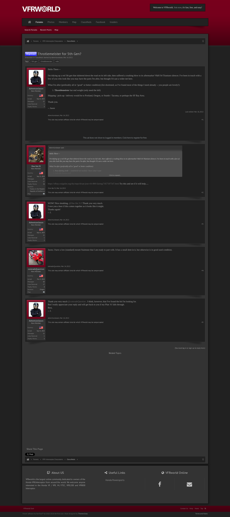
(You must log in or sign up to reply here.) (190, 348)
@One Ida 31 (75, 203)
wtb (57, 61)
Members (63, 22)
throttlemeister (46, 61)
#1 (202, 120)
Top (201, 508)
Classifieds (39, 57)
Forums (39, 22)
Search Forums (31, 30)
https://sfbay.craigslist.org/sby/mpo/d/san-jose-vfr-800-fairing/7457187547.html (83, 183)
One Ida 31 (36, 166)
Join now (177, 7)
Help (191, 508)
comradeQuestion (36, 269)
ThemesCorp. (83, 514)
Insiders (114, 22)
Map (56, 30)
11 (44, 101)
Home (197, 508)
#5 (202, 322)
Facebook (100, 22)
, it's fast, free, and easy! (191, 7)
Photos (51, 22)
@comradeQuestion (77, 301)
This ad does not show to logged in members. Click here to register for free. (115, 137)
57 (44, 179)
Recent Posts (46, 30)
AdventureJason (57, 57)
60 (44, 282)
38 (44, 184)
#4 (202, 270)
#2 (202, 192)
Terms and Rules (201, 514)
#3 (202, 224)
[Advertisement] (115, 48)
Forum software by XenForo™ (43, 514)
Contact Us (184, 508)
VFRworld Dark (28, 508)
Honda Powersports (115, 480)
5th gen (33, 61)
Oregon (42, 289)
